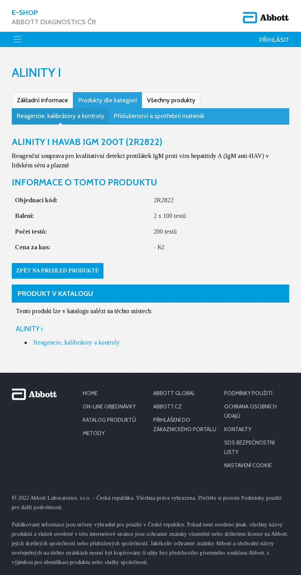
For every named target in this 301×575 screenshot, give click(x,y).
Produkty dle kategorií (107, 100)
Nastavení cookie (248, 465)
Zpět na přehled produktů (57, 271)
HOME (90, 393)
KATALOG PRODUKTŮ (109, 419)
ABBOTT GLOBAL (174, 393)
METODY (94, 433)
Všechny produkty (171, 100)
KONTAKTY (237, 429)
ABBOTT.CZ (167, 406)
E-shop (54, 17)
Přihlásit (274, 40)
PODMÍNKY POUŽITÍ (248, 393)
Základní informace (42, 100)
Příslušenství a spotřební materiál (159, 116)
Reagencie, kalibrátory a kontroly (60, 116)
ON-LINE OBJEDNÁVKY (109, 406)
